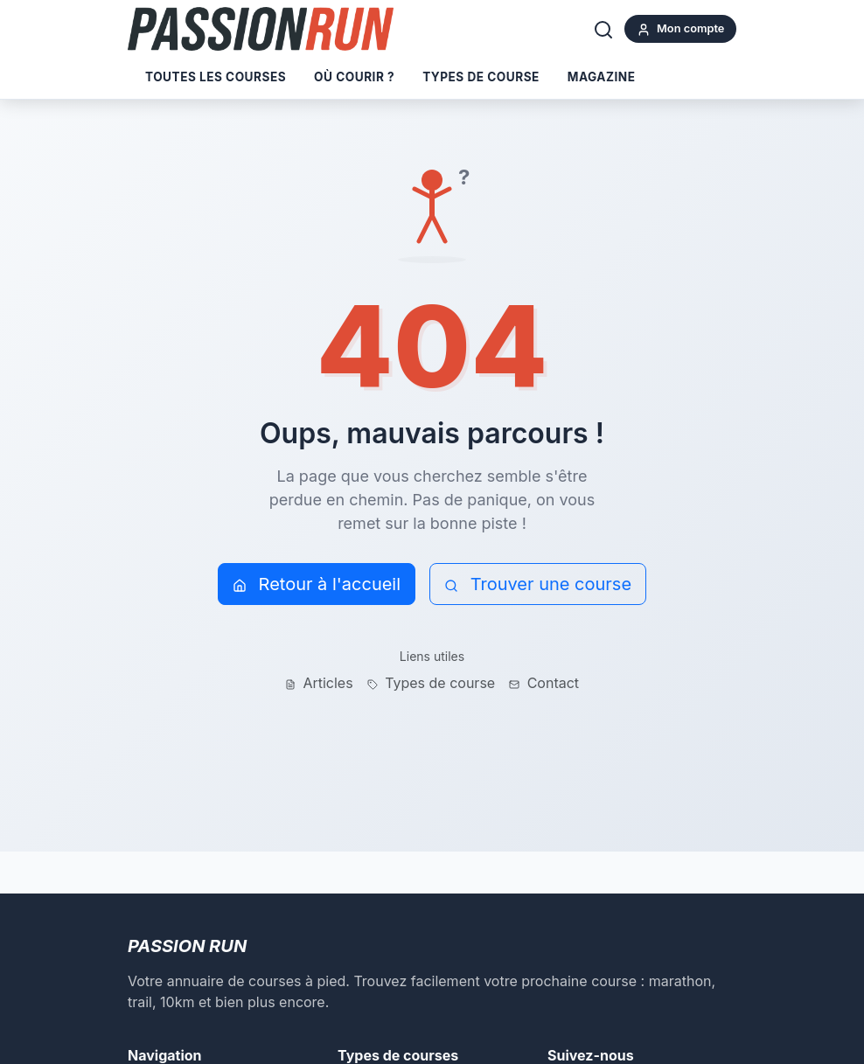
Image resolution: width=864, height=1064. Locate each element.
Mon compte (681, 29)
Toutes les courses (215, 77)
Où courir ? (354, 77)
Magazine (602, 77)
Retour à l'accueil (317, 584)
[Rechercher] (603, 28)
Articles (319, 683)
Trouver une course (537, 584)
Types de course (481, 77)
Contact (544, 683)
